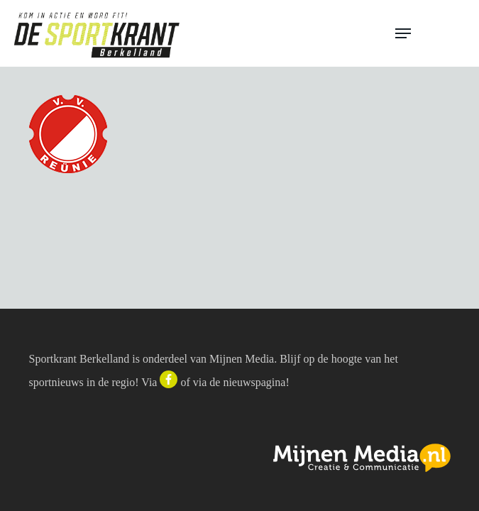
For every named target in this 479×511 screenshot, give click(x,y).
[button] (430, 33)
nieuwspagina (254, 382)
